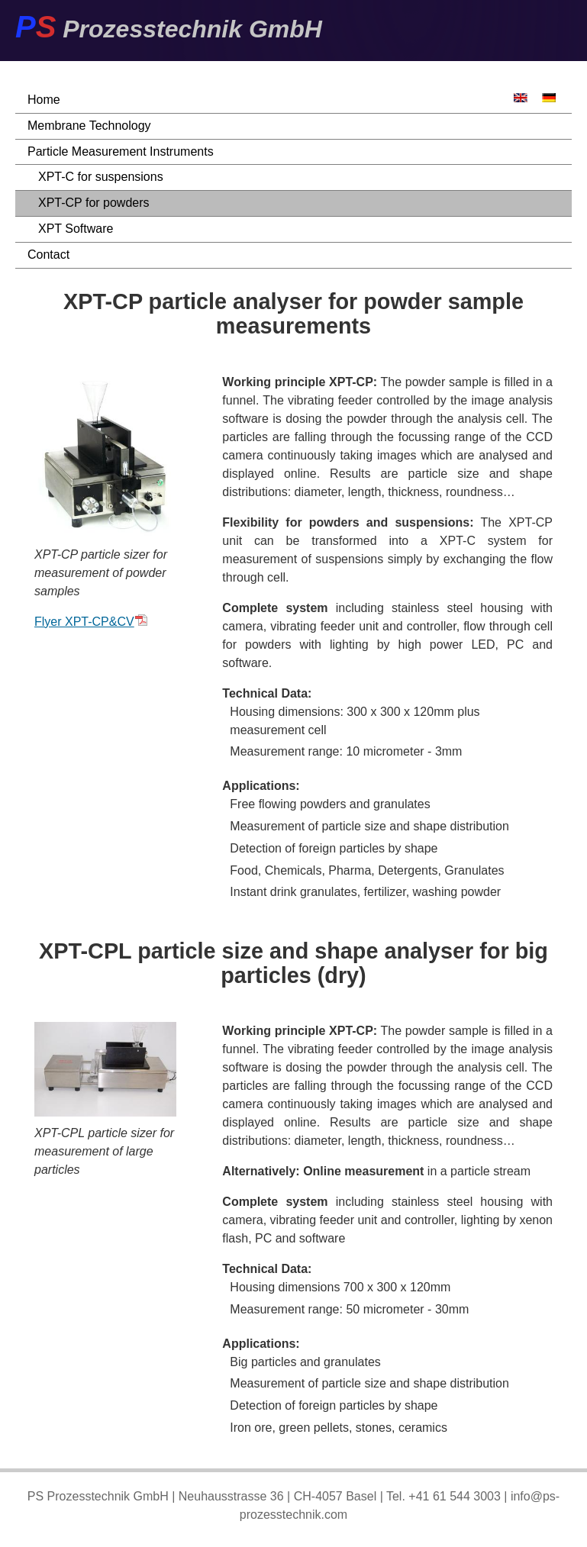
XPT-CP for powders (94, 202)
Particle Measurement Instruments (120, 151)
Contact (48, 254)
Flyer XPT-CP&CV (91, 621)
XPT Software (75, 228)
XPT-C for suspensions (100, 176)
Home (43, 99)
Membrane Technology (89, 125)
